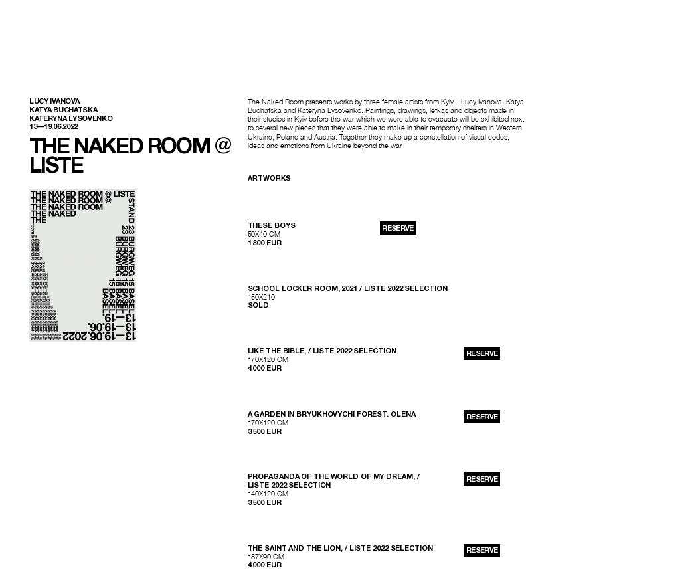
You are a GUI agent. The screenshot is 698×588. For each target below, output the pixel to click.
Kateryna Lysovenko (70, 118)
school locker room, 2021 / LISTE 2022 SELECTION (348, 288)
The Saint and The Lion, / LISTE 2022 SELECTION (340, 548)
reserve (397, 228)
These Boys (272, 225)
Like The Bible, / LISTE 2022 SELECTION (322, 351)
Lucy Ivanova (54, 101)
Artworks (269, 178)
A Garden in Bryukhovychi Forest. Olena (332, 414)
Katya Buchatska (63, 110)
